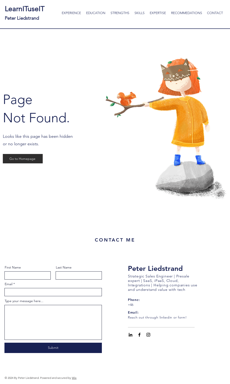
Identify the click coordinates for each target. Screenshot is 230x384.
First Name (13, 267)
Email (8, 284)
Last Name (64, 267)
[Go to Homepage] (23, 158)
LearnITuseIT (24, 13)
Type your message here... (24, 301)
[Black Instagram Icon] (148, 334)
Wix (74, 378)
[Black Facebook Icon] (139, 334)
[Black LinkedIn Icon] (130, 334)
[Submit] (53, 348)
